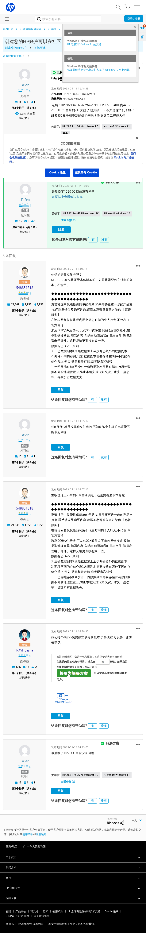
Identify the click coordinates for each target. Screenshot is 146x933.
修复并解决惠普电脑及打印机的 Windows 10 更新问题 (98, 69)
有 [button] (92, 239)
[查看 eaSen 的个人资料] (25, 85)
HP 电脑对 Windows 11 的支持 (84, 44)
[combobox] (68, 19)
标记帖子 (24, 118)
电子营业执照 (42, 915)
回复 (61, 229)
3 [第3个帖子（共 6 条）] (15, 462)
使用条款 (27, 834)
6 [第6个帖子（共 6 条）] (16, 227)
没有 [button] (104, 239)
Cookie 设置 (57, 172)
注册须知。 (42, 834)
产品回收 (20, 911)
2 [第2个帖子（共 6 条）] (15, 310)
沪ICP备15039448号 (17, 915)
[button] (138, 183)
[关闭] (137, 138)
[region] (73, 158)
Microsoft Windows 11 (117, 126)
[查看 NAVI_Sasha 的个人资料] (25, 650)
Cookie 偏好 (111, 911)
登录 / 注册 (133, 18)
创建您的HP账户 (16, 47)
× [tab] (134, 26)
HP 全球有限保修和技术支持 (83, 911)
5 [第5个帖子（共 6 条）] (15, 672)
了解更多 (40, 47)
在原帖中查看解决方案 (67, 196)
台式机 (52, 29)
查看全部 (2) (68, 220)
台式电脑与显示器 (30, 29)
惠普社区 (8, 29)
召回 (8, 911)
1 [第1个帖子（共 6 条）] (15, 108)
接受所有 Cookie (86, 172)
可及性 (34, 911)
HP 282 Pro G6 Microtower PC (80, 126)
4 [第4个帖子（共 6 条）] (15, 530)
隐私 (45, 911)
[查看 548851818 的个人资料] (25, 287)
